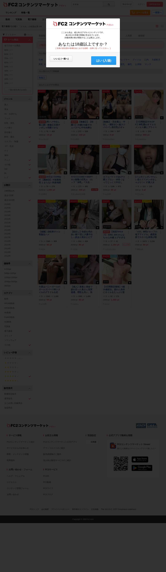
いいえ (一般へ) (61, 58)
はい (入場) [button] (103, 60)
